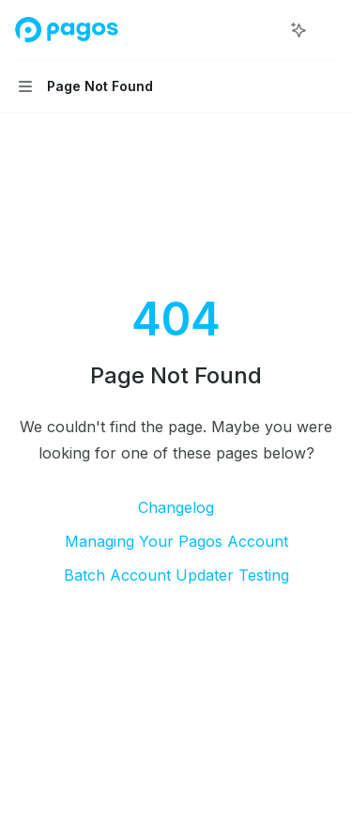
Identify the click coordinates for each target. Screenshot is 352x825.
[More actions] (327, 30)
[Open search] (264, 30)
